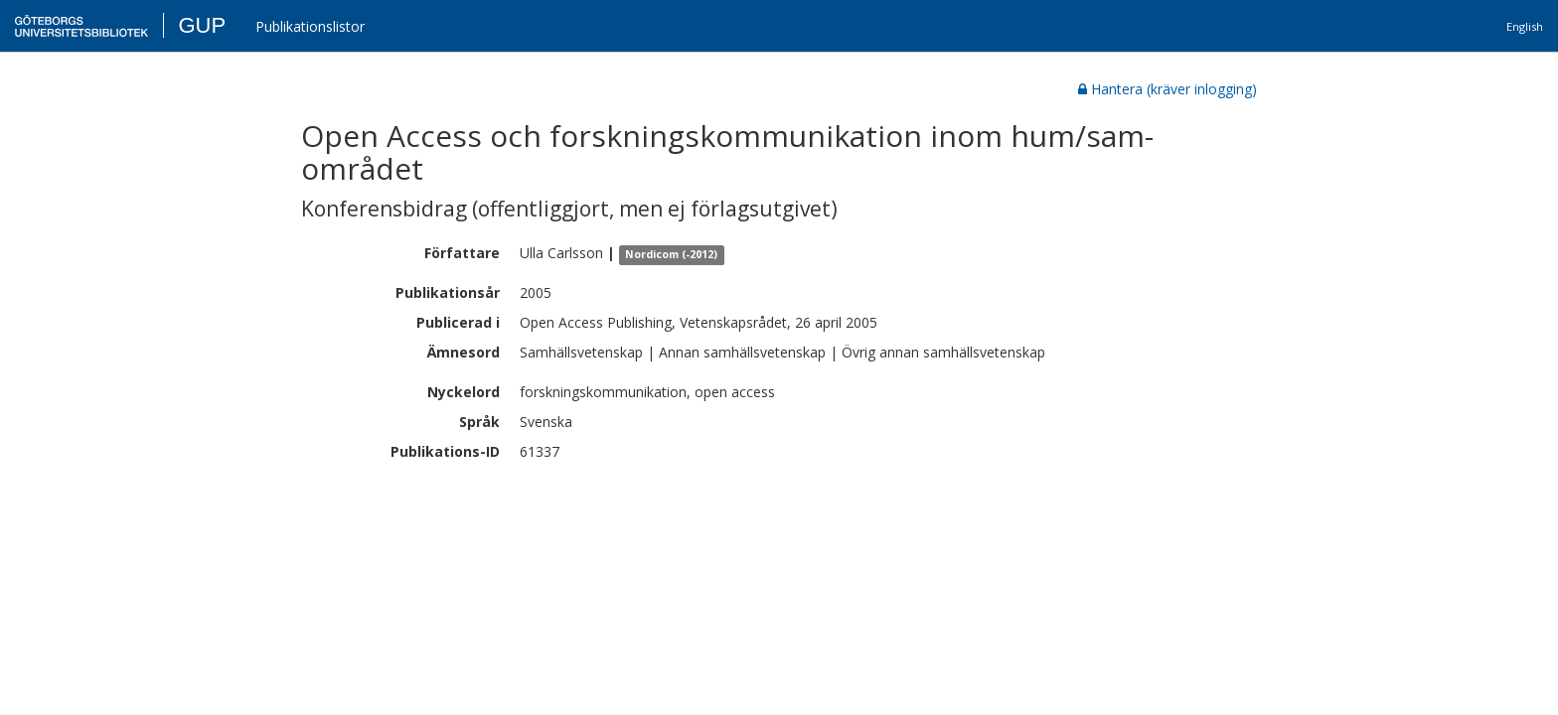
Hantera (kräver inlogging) (1167, 88)
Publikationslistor (310, 26)
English (1524, 26)
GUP (202, 25)
